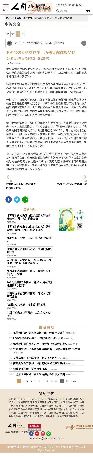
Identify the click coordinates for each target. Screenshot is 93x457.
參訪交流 (27, 18)
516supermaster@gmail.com (19, 431)
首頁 (8, 18)
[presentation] (9, 43)
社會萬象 (17, 18)
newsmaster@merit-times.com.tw (46, 438)
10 (56, 381)
